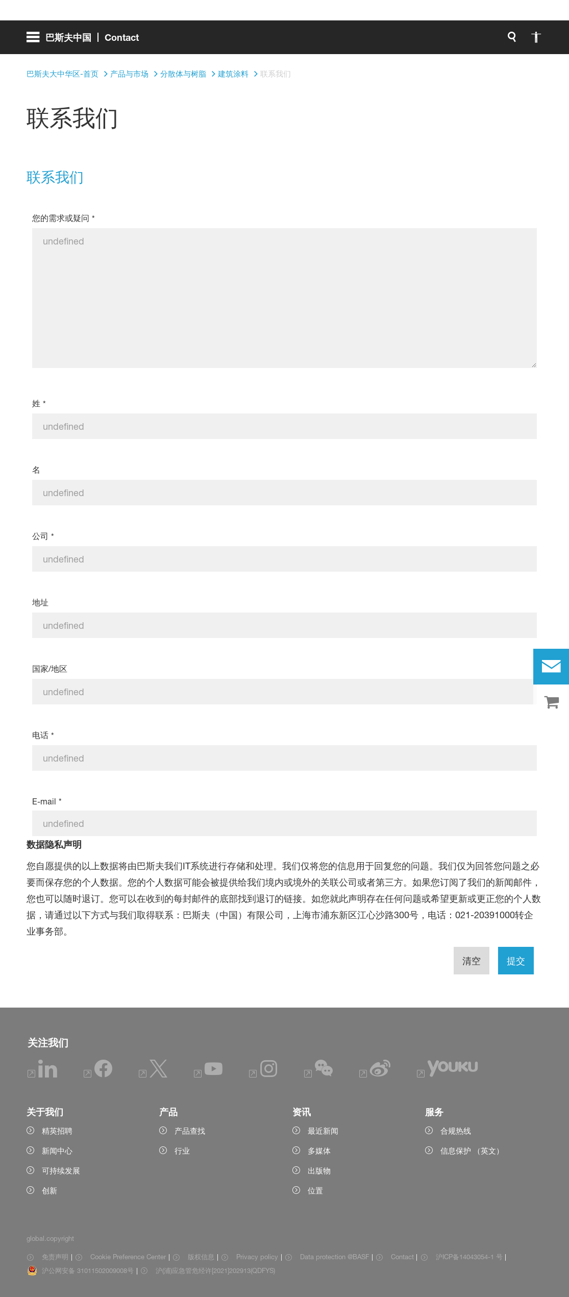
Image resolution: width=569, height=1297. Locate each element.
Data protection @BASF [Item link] (334, 1257)
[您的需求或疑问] (284, 298)
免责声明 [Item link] (55, 1257)
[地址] (284, 625)
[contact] (551, 666)
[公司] (284, 559)
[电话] (284, 758)
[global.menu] (87, 40)
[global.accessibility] (429, 40)
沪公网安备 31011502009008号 (88, 1270)
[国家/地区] (284, 691)
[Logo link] (501, 41)
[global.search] (405, 40)
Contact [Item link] (402, 1257)
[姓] (284, 426)
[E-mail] (284, 823)
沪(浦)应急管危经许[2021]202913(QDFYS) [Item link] (215, 1270)
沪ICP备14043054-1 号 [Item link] (469, 1257)
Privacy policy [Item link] (257, 1257)
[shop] (551, 703)
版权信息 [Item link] (201, 1257)
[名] (284, 492)
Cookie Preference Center (128, 1257)
